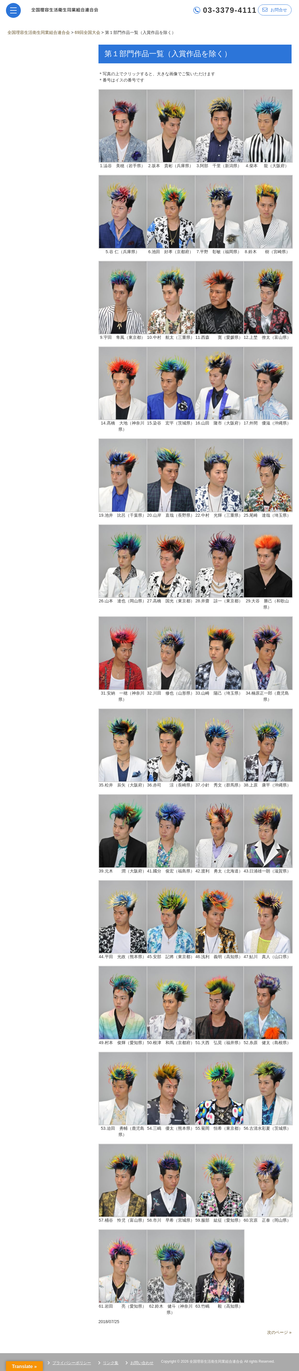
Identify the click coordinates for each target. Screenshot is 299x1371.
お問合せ (274, 9)
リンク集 (110, 1362)
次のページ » (279, 1332)
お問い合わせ (142, 1362)
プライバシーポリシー (71, 1362)
